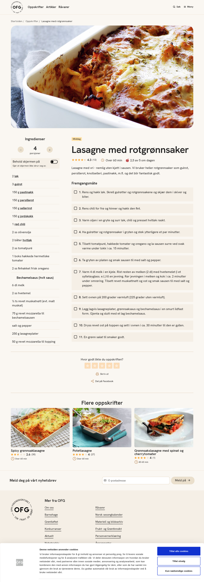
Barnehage (51, 514)
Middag (77, 139)
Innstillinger (163, 576)
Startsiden (16, 21)
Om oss (49, 507)
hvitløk (27, 240)
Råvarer (64, 7)
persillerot (27, 200)
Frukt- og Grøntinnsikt (108, 529)
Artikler (51, 7)
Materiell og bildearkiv (109, 521)
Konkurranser (53, 529)
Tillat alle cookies (178, 542)
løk (16, 176)
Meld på (183, 480)
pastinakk (26, 192)
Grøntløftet (51, 521)
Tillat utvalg (178, 552)
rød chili (19, 224)
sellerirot (26, 208)
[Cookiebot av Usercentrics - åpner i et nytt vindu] (19, 576)
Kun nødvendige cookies (178, 562)
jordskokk (26, 216)
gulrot (18, 184)
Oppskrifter (36, 7)
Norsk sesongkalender (109, 514)
